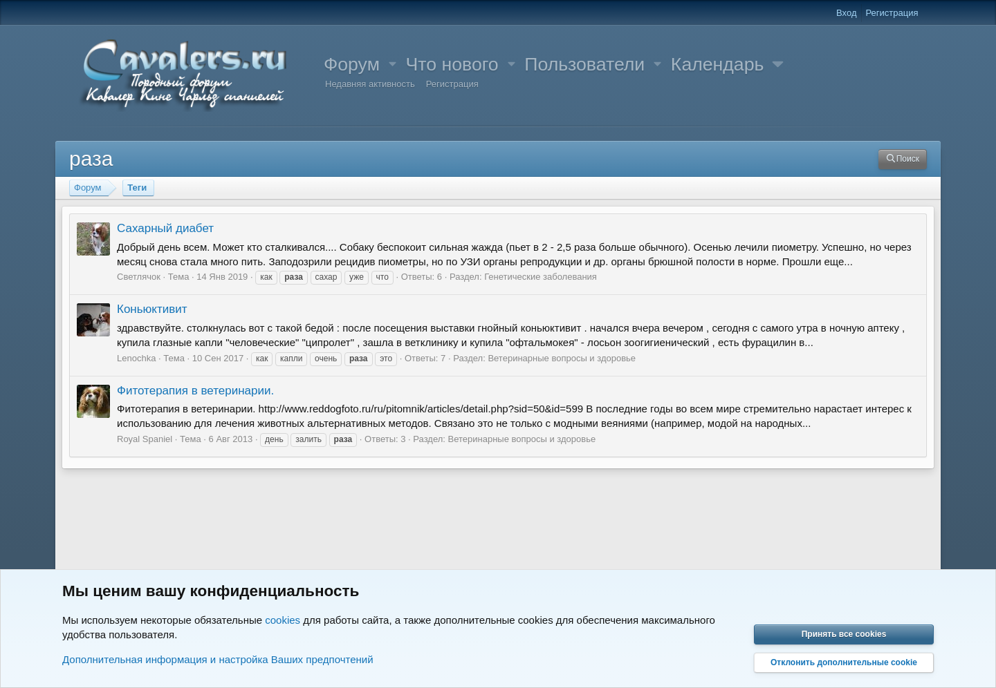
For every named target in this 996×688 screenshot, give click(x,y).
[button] (392, 64)
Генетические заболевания (540, 276)
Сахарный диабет (165, 228)
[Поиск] (902, 159)
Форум (352, 64)
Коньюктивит (152, 309)
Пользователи (584, 64)
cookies (282, 620)
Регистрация (452, 84)
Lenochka (136, 358)
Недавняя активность (370, 84)
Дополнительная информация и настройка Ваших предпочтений (218, 659)
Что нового (452, 64)
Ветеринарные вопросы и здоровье (562, 358)
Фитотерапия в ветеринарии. (195, 390)
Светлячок (138, 276)
